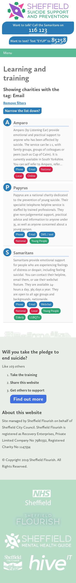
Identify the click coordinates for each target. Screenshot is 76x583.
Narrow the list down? (22, 111)
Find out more (28, 399)
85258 (58, 40)
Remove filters (14, 103)
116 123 (38, 30)
